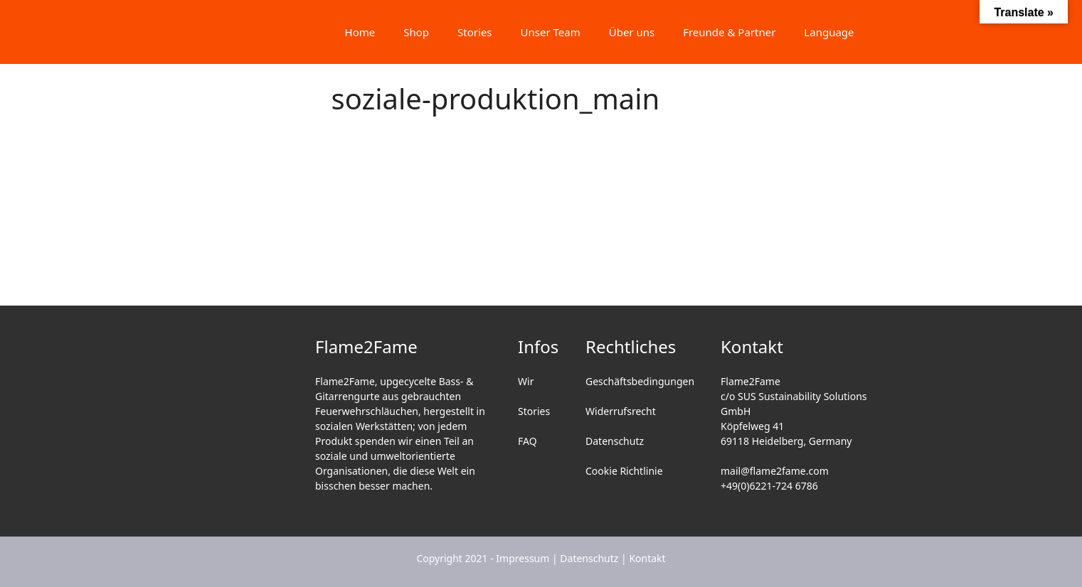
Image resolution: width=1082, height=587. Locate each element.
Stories (474, 32)
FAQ (527, 441)
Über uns (631, 32)
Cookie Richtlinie (624, 471)
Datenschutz (614, 441)
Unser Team (550, 32)
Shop (416, 32)
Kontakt (647, 558)
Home (360, 32)
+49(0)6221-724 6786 (769, 485)
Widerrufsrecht (620, 411)
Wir (526, 381)
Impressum (522, 558)
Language (829, 32)
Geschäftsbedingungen (639, 381)
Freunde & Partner (729, 32)
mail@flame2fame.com (775, 471)
